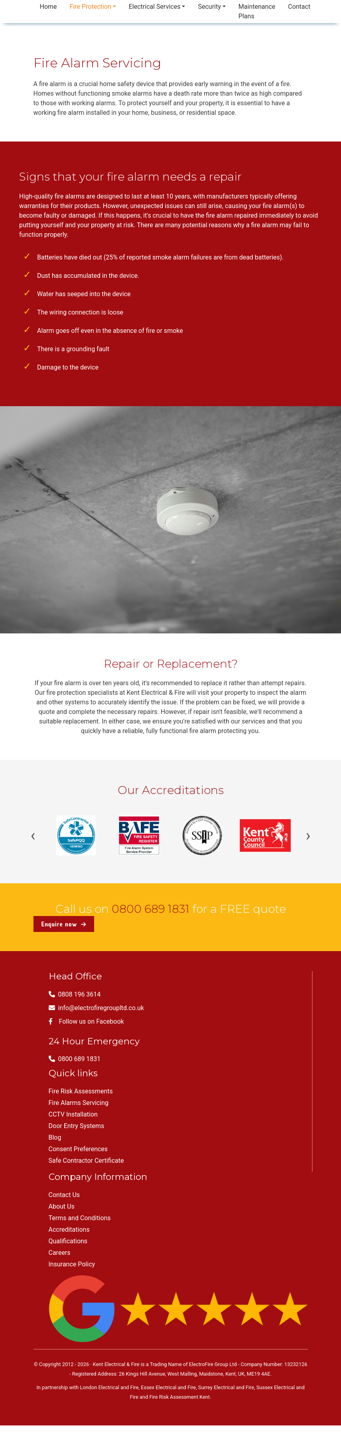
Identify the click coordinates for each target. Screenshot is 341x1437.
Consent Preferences (78, 1149)
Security (209, 6)
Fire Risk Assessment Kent (179, 1397)
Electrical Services (155, 6)
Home (48, 6)
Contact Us (64, 1195)
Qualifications (68, 1241)
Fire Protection (90, 6)
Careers (60, 1252)
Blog (55, 1137)
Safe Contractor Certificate (86, 1160)
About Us (62, 1206)
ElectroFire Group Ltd (213, 1364)
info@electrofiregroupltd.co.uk (96, 1008)
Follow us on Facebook (86, 1021)
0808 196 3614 (75, 994)
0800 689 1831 (150, 909)
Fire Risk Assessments (81, 1091)
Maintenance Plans (257, 11)
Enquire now (63, 924)
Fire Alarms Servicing (78, 1103)
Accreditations (69, 1229)
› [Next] (308, 835)
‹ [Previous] (33, 835)
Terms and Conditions (80, 1218)
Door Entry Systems (76, 1126)
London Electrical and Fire (109, 1387)
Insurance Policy (72, 1264)
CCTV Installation (73, 1114)
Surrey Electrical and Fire (226, 1387)
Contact (299, 6)
